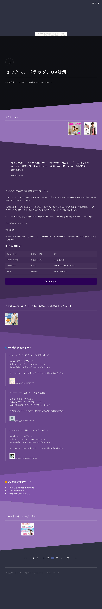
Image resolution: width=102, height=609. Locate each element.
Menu (94, 3)
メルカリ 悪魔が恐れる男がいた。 (22, 487)
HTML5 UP (55, 573)
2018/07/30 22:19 (31, 458)
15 (48, 558)
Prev (26, 558)
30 (68, 558)
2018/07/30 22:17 (27, 383)
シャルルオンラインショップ (65, 265)
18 (61, 558)
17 (57, 558)
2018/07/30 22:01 (28, 421)
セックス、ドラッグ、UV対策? (18, 573)
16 (52, 558)
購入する (53, 281)
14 (44, 558)
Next (76, 558)
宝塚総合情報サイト (16, 490)
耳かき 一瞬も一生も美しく (19, 493)
